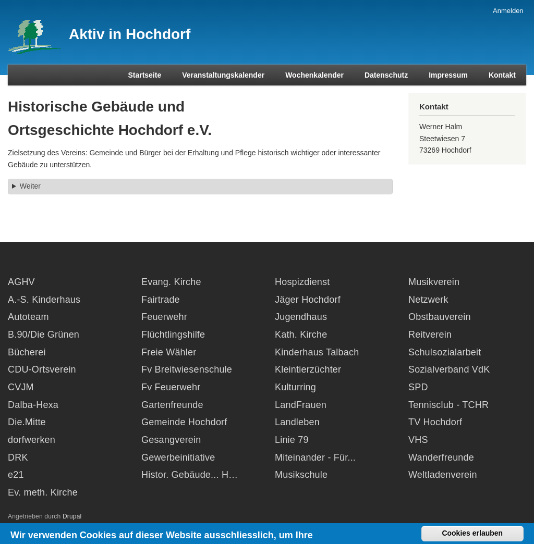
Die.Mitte (27, 422)
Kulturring (295, 387)
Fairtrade (160, 299)
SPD (418, 387)
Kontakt (502, 75)
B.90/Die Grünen (43, 334)
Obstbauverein (439, 317)
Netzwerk (428, 299)
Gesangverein (171, 440)
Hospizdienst (302, 282)
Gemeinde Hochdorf (184, 422)
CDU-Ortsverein (42, 369)
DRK (18, 457)
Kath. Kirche (301, 334)
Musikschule (301, 474)
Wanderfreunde (441, 457)
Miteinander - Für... (315, 457)
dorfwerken (31, 440)
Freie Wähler (168, 352)
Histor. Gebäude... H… (189, 474)
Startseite (144, 75)
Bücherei (27, 352)
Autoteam (28, 317)
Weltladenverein (442, 474)
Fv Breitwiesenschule (186, 369)
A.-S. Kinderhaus (44, 299)
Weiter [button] (30, 186)
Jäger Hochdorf (308, 299)
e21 (16, 474)
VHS (418, 440)
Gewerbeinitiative (178, 457)
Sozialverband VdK (449, 369)
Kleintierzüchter (308, 369)
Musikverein (433, 282)
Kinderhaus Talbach (317, 352)
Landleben (297, 422)
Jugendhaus (301, 317)
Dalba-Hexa (33, 405)
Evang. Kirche (171, 282)
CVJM (21, 387)
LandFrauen (300, 405)
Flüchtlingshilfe (173, 334)
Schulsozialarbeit (444, 352)
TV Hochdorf (435, 422)
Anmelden (508, 11)
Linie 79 (292, 440)
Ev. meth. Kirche (43, 492)
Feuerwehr (164, 317)
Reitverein (430, 334)
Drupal (72, 516)
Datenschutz (386, 75)
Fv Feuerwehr (170, 387)
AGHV (21, 282)
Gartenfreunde (172, 405)
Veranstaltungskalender (223, 75)
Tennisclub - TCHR (448, 405)
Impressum (448, 75)
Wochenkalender (314, 75)
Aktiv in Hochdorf (129, 34)
